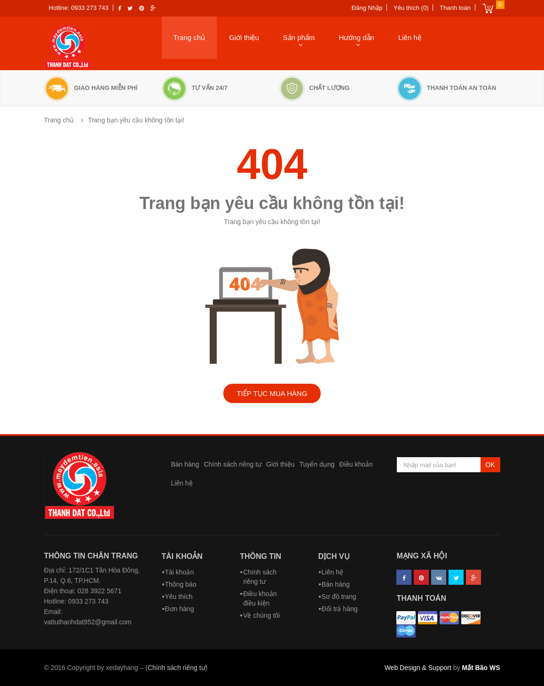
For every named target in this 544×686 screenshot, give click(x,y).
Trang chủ (189, 37)
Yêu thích (179, 596)
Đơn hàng (179, 609)
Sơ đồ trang (339, 596)
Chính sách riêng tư (232, 464)
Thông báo (181, 584)
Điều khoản (356, 464)
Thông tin (260, 556)
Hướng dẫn (356, 37)
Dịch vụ (334, 556)
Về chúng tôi (261, 615)
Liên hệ (409, 37)
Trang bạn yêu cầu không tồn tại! (136, 120)
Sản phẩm (299, 37)
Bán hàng (185, 464)
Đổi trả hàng (340, 609)
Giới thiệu (244, 37)
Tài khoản (182, 556)
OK (490, 464)
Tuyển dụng (317, 464)
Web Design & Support (418, 667)
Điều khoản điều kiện (259, 598)
